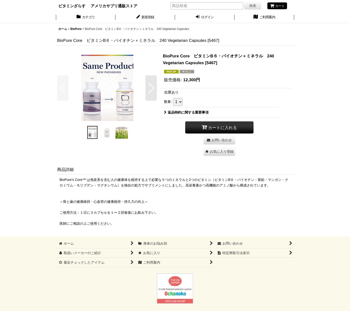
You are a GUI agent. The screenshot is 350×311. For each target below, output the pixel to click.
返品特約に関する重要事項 (186, 112)
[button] (63, 88)
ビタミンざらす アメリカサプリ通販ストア (97, 6)
